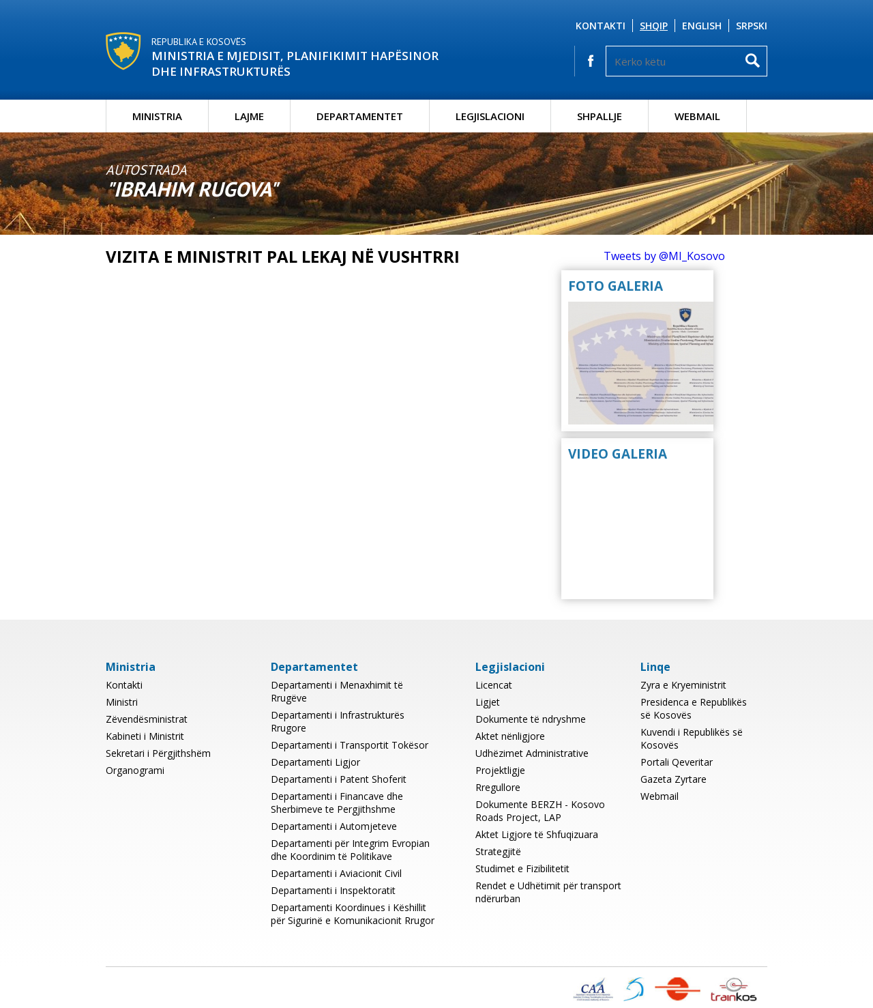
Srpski (751, 25)
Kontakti (600, 25)
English (702, 25)
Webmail (697, 116)
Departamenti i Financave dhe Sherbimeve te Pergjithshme (337, 803)
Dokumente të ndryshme (530, 718)
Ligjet (487, 701)
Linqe (655, 666)
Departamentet (359, 116)
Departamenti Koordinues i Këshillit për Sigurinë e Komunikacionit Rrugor (352, 914)
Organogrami (135, 770)
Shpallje (599, 116)
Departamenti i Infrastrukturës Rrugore (337, 721)
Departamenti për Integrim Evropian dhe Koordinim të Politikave (350, 850)
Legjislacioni (490, 116)
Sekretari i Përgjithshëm (158, 753)
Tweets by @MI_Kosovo (664, 255)
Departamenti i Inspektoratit (333, 890)
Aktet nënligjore (510, 736)
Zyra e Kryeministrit (683, 684)
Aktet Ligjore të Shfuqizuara (536, 834)
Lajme (249, 116)
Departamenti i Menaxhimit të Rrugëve (337, 691)
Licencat (493, 684)
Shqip (654, 25)
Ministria (157, 116)
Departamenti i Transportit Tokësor (349, 744)
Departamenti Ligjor (315, 761)
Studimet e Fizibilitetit (522, 868)
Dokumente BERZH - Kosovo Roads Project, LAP (540, 811)
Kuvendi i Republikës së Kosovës (691, 738)
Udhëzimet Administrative (532, 753)
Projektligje (500, 770)
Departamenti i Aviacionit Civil (336, 873)
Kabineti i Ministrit (145, 736)
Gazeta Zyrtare (673, 779)
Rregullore (497, 787)
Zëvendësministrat (147, 718)
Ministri (122, 701)
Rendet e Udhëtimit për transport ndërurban (548, 892)
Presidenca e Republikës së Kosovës (693, 708)
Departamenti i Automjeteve (334, 826)
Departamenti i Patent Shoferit (338, 779)
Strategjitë (498, 851)
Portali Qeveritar (676, 761)
